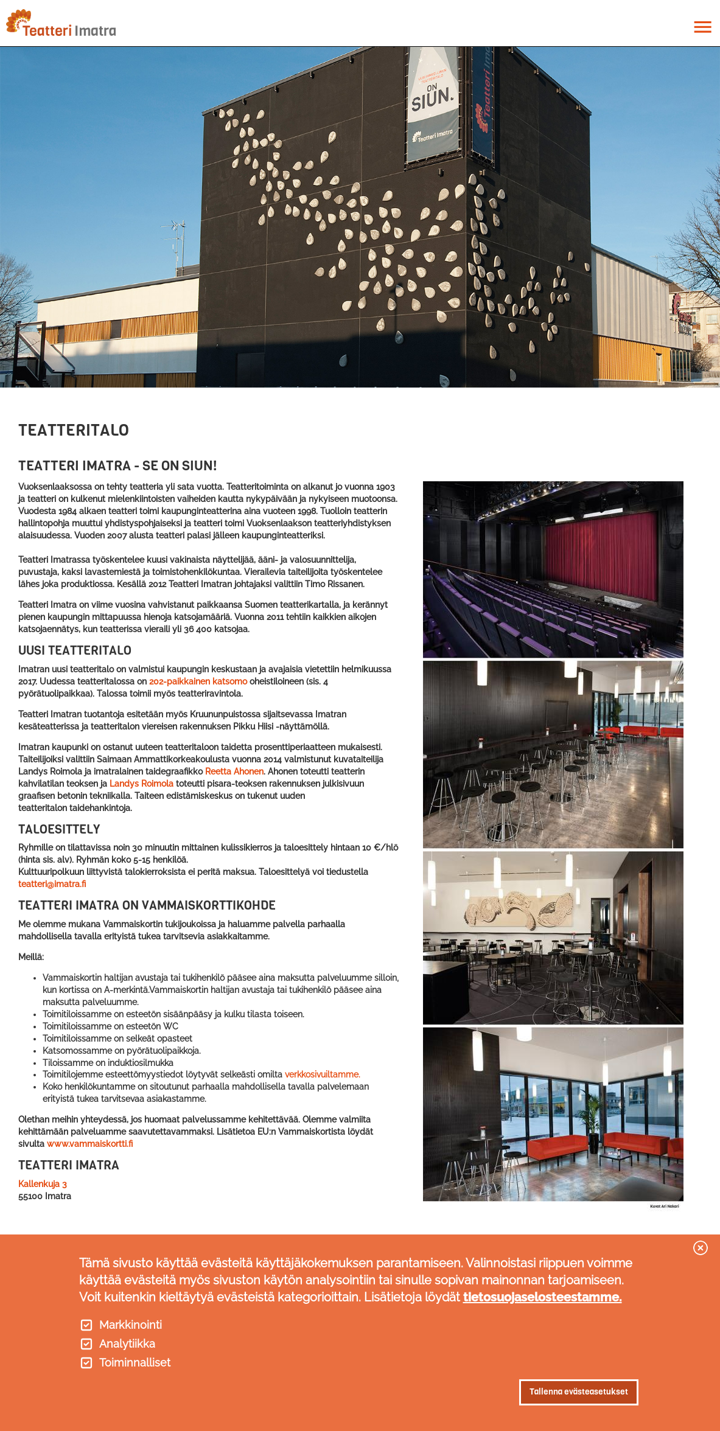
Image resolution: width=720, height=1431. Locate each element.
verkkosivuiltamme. (322, 1074)
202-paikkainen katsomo (198, 681)
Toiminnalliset (134, 1363)
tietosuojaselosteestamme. (542, 1297)
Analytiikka (127, 1344)
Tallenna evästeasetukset (579, 1392)
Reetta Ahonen (234, 771)
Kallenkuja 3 (42, 1184)
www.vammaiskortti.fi (90, 1144)
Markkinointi (130, 1325)
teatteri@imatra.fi (52, 884)
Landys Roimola (141, 784)
